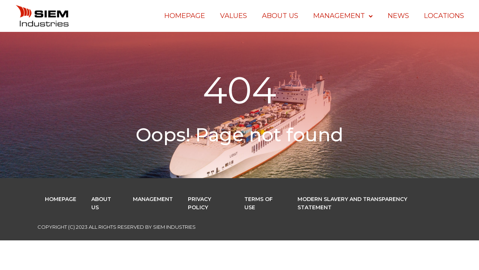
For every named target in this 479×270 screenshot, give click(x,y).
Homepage (184, 16)
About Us (280, 16)
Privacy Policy (199, 203)
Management (343, 16)
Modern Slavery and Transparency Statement (352, 203)
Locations (444, 16)
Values (233, 16)
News (398, 16)
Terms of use (258, 203)
